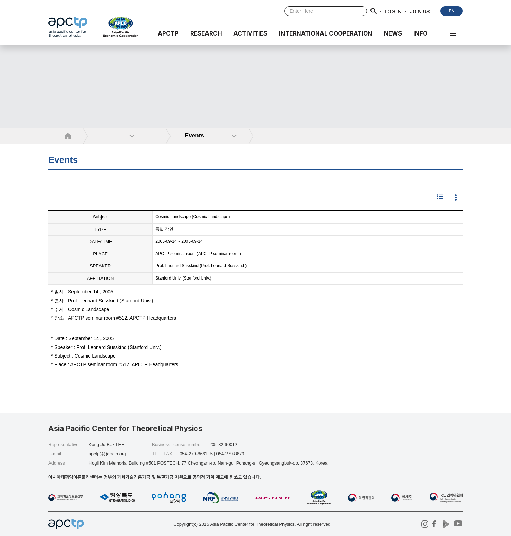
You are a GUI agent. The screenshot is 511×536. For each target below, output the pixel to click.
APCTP (168, 33)
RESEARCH (206, 33)
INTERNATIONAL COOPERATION (325, 33)
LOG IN (393, 11)
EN (452, 10)
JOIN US (419, 11)
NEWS (393, 33)
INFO (420, 33)
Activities (250, 33)
